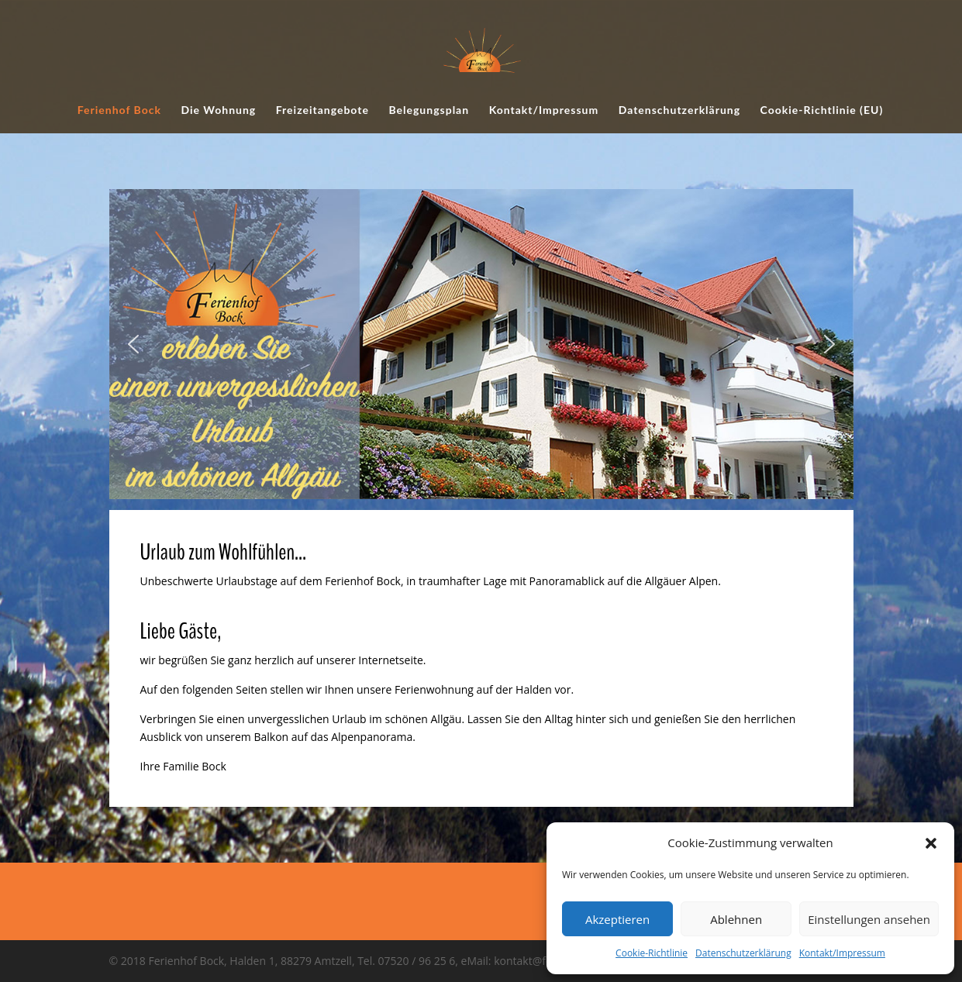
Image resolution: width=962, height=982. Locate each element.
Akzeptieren (617, 919)
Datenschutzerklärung (743, 953)
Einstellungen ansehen (869, 919)
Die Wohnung (218, 110)
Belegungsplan (428, 110)
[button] (931, 843)
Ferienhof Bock (119, 110)
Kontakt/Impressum (842, 953)
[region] (481, 344)
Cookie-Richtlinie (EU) (822, 110)
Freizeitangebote (322, 110)
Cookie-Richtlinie (651, 953)
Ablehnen (736, 919)
